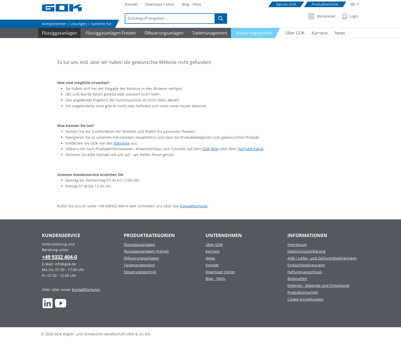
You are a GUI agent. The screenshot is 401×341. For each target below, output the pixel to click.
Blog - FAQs (215, 278)
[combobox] (170, 18)
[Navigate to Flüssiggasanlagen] (59, 33)
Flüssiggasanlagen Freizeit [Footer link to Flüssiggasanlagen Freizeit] (146, 251)
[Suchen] (221, 18)
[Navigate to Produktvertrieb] (325, 4)
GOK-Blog (210, 148)
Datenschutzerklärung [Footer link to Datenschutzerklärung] (306, 251)
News (210, 258)
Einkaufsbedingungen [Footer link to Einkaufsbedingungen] (306, 265)
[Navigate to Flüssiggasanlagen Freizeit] (110, 33)
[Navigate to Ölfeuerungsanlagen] (163, 33)
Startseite (121, 143)
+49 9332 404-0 (59, 256)
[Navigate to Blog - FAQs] (191, 4)
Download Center (220, 271)
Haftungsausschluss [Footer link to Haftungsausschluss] (304, 271)
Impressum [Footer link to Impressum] (297, 244)
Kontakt (212, 265)
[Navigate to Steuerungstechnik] (255, 33)
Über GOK (214, 244)
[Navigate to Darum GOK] (286, 4)
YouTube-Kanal (250, 148)
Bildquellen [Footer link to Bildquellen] (297, 278)
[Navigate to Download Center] (160, 4)
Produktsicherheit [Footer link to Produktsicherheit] (302, 292)
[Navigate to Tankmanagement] (209, 33)
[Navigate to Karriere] (319, 33)
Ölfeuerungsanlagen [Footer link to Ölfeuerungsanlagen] (141, 258)
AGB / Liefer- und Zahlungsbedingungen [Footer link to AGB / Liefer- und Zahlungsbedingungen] (322, 258)
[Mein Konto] (350, 16)
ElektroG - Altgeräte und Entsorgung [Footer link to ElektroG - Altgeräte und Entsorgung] (318, 285)
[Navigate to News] (340, 33)
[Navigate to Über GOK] (292, 33)
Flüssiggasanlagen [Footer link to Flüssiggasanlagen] (139, 244)
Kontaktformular (194, 206)
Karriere (213, 251)
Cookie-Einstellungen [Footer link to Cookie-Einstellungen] (305, 299)
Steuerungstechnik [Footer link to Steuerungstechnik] (140, 271)
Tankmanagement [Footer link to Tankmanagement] (139, 265)
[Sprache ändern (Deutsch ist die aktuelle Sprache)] (354, 4)
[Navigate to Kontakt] (131, 4)
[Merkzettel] (322, 16)
